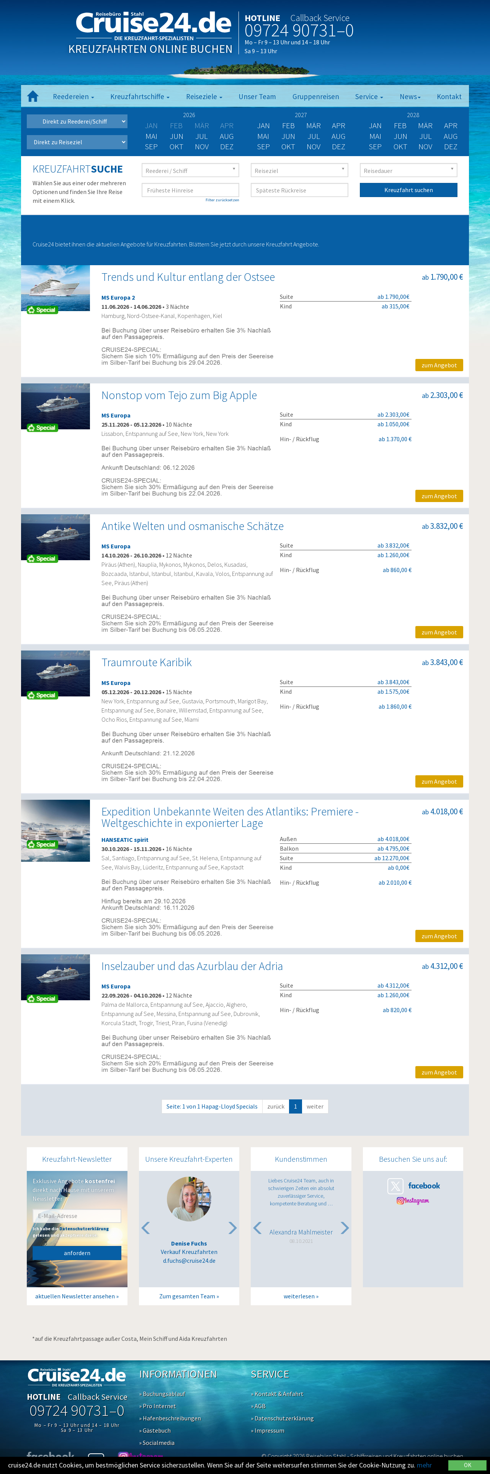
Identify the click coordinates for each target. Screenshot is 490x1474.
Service (369, 96)
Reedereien (73, 96)
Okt (176, 146)
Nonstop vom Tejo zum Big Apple (179, 395)
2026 (189, 115)
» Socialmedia (157, 1442)
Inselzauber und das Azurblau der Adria (192, 966)
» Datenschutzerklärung (282, 1418)
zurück (275, 1106)
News (410, 96)
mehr (424, 1465)
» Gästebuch (155, 1430)
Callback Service (320, 18)
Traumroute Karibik (146, 662)
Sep (151, 146)
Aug (227, 136)
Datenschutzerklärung (84, 1228)
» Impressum (267, 1430)
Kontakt (449, 96)
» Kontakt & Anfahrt (277, 1393)
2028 (413, 115)
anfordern (77, 1253)
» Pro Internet (157, 1406)
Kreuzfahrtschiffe (140, 96)
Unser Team (257, 96)
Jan (263, 125)
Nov (202, 146)
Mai (151, 136)
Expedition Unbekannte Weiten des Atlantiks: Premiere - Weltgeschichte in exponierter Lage (230, 817)
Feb (288, 125)
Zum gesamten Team (187, 1296)
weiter (315, 1106)
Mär (313, 125)
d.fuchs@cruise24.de (189, 1260)
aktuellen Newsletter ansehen (75, 1296)
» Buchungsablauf (162, 1393)
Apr (338, 125)
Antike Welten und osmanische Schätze (192, 526)
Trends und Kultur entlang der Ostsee (188, 276)
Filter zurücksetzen (222, 199)
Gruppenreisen (315, 96)
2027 (301, 115)
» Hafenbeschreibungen (170, 1418)
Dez (227, 146)
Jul (201, 136)
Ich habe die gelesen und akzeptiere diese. (71, 1232)
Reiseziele (204, 96)
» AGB (258, 1406)
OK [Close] (467, 1465)
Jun (176, 136)
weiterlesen (299, 1296)
